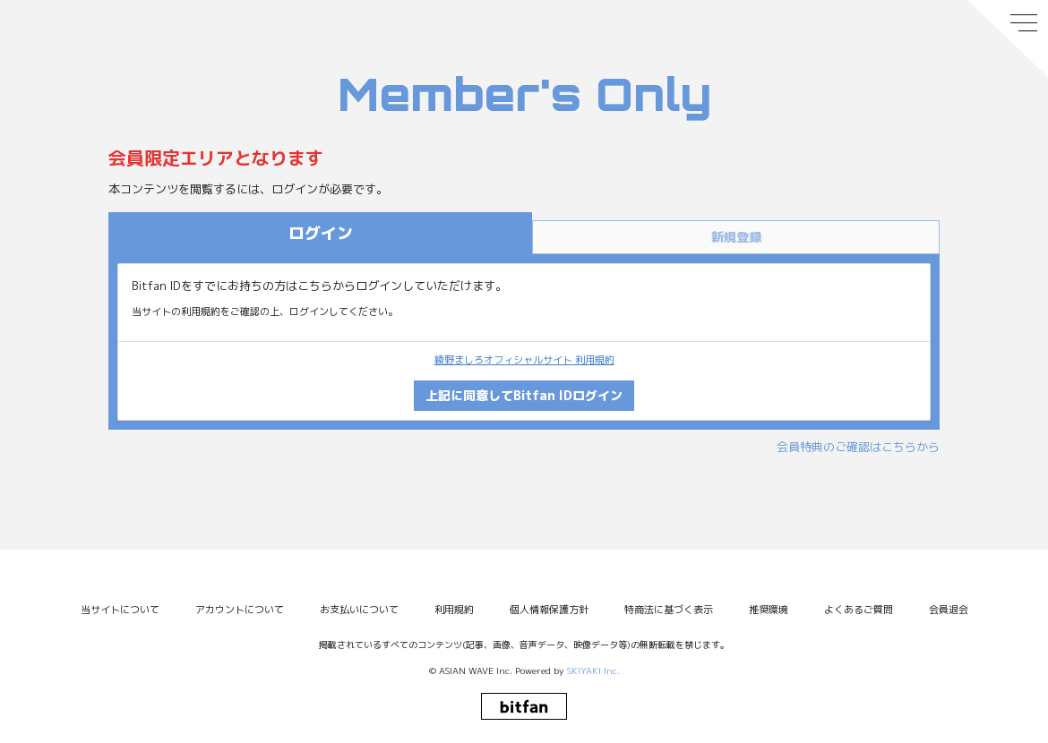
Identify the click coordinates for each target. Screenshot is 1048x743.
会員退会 (948, 609)
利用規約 (454, 609)
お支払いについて (359, 609)
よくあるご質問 (858, 609)
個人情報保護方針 (549, 609)
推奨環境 (768, 609)
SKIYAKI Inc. (593, 670)
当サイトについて (120, 609)
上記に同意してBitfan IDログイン (524, 395)
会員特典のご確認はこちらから (858, 447)
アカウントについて (239, 609)
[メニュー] (1007, 38)
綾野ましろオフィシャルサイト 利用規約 (524, 360)
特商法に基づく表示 (668, 609)
